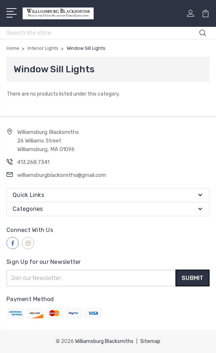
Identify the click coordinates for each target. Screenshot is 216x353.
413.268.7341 (33, 162)
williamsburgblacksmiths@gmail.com (61, 175)
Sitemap (150, 341)
